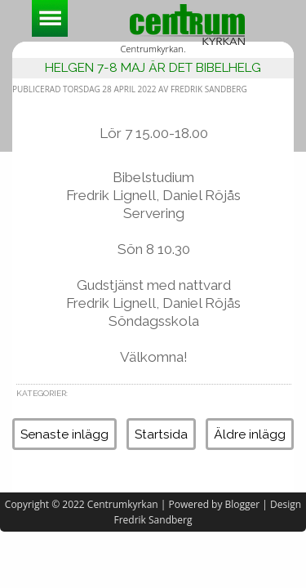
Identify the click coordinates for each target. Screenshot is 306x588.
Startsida (161, 434)
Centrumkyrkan (122, 504)
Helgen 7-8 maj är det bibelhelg (153, 67)
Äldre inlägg (250, 434)
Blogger (242, 504)
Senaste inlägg (64, 434)
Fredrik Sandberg (153, 520)
